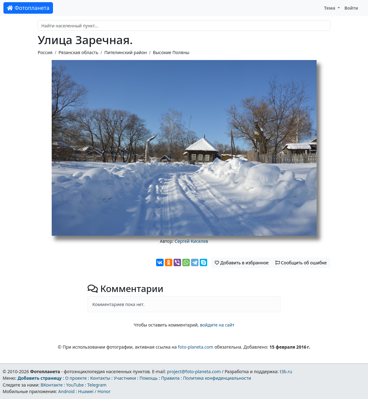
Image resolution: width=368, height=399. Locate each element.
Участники (125, 378)
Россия (45, 52)
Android (66, 391)
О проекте (76, 378)
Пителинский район (125, 52)
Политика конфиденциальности (217, 378)
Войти (351, 8)
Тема (330, 8)
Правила (170, 378)
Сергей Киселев (191, 241)
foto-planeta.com (195, 347)
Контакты (100, 378)
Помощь (149, 378)
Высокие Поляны (171, 52)
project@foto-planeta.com (194, 371)
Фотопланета (28, 8)
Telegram (97, 385)
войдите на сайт (217, 325)
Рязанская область (78, 52)
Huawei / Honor (94, 391)
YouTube (75, 385)
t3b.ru (286, 371)
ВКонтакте (52, 385)
